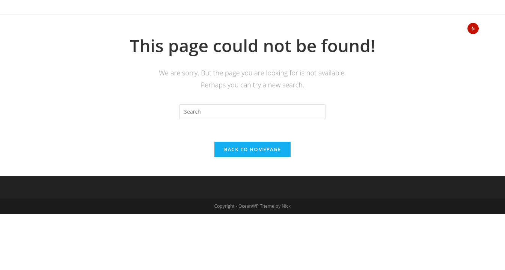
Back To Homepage (252, 149)
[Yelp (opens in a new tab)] (473, 28)
